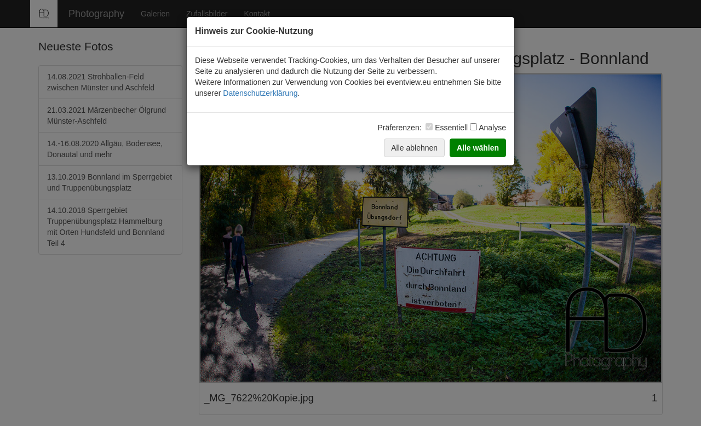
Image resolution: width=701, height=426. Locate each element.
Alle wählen (478, 147)
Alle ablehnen (414, 147)
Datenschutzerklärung (260, 93)
